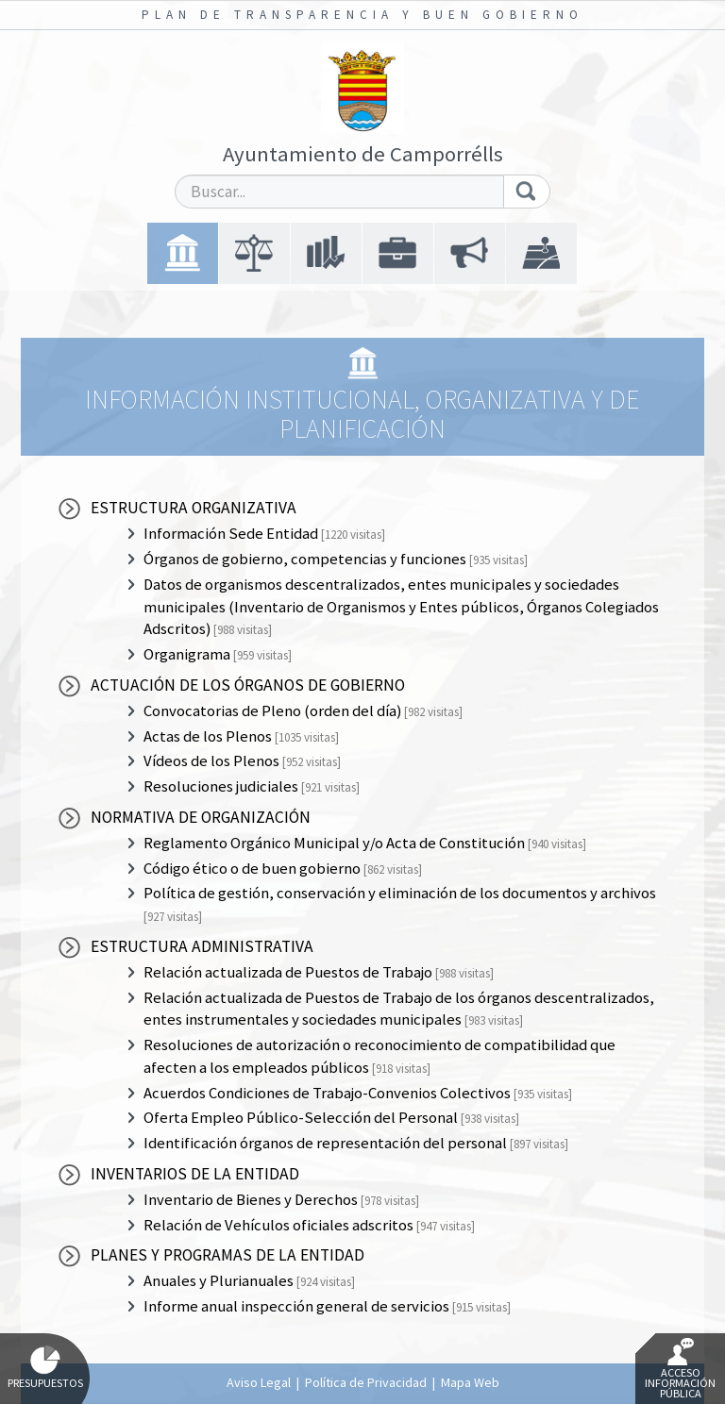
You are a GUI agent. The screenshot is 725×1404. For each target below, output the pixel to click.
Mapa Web (470, 1382)
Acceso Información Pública (680, 1369)
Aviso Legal (259, 1382)
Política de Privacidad (366, 1382)
